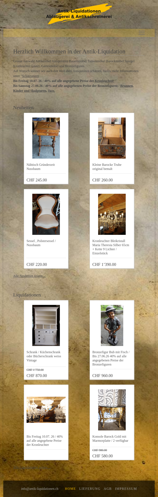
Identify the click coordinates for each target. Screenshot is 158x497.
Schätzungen (30, 76)
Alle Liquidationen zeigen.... (32, 467)
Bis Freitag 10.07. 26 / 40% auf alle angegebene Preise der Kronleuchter (45, 440)
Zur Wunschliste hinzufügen (65, 178)
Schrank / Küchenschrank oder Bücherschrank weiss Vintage (44, 356)
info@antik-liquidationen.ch (39, 488)
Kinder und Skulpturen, (30, 90)
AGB (108, 488)
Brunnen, (127, 86)
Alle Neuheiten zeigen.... (29, 276)
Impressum (126, 488)
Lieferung (89, 488)
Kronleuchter (104, 81)
